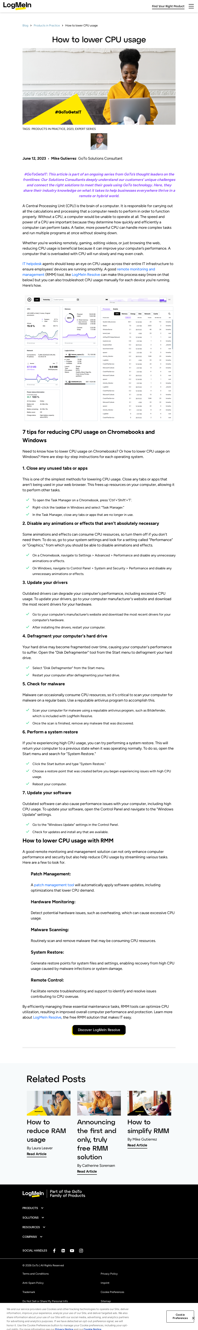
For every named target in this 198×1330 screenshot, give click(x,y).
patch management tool (54, 885)
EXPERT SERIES (85, 129)
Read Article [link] (37, 1154)
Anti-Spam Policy (33, 1282)
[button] (33, 1208)
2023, (70, 129)
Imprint (105, 1282)
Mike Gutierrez (64, 158)
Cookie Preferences (112, 1292)
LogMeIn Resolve (86, 274)
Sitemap (106, 1301)
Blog (25, 25)
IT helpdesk (32, 263)
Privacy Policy (109, 1273)
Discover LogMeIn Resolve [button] (99, 1030)
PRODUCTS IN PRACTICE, (49, 129)
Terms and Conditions (35, 1273)
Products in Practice (47, 25)
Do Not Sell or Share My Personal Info (45, 1301)
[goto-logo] (99, 1193)
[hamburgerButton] (191, 6)
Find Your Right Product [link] (168, 6)
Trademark (28, 1292)
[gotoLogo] (17, 6)
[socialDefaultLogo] (54, 1250)
